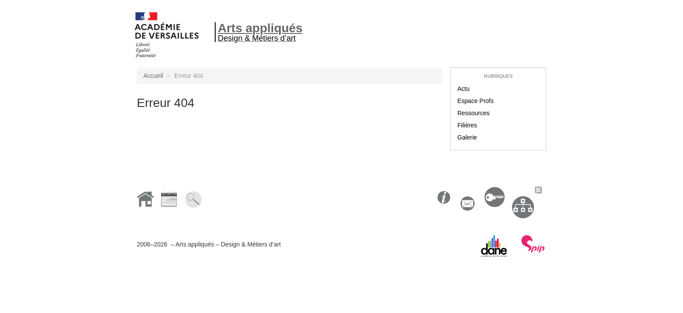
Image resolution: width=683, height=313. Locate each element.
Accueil (153, 75)
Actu (463, 88)
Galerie (467, 137)
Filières (467, 125)
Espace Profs (475, 100)
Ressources (473, 113)
